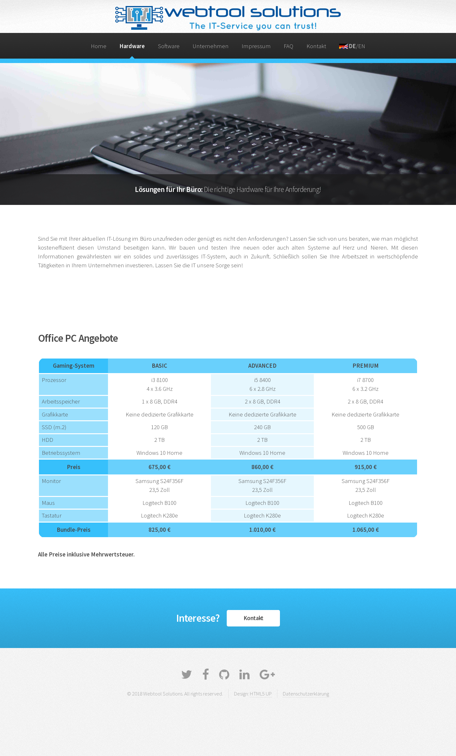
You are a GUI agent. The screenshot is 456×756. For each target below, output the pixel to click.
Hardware (132, 46)
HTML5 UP (261, 693)
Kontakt (316, 46)
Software (169, 46)
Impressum (256, 46)
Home (98, 46)
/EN (352, 46)
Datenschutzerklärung (306, 693)
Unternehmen (211, 46)
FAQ (288, 46)
